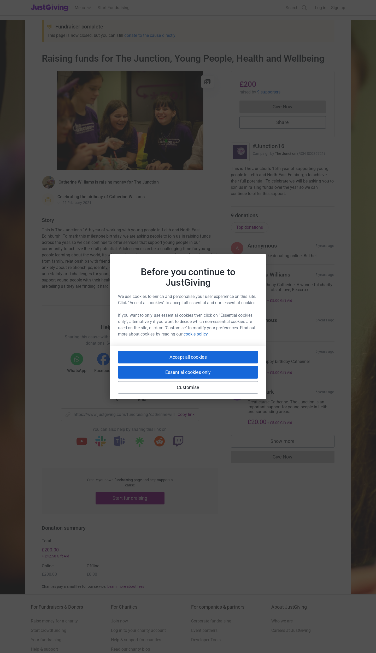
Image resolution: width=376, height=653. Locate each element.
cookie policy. (196, 334)
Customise (188, 387)
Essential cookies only (188, 372)
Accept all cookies (188, 357)
